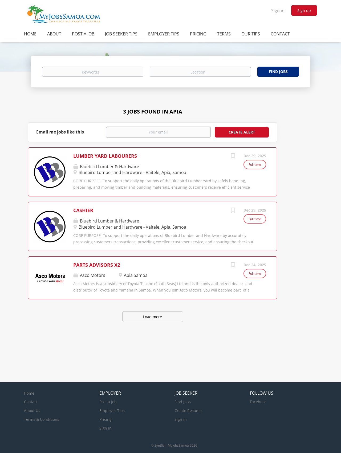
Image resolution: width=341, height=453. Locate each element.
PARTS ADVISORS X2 (96, 265)
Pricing (105, 419)
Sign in (278, 11)
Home (29, 393)
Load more (152, 316)
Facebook (258, 401)
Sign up (304, 10)
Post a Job (108, 401)
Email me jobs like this (60, 132)
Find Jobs (278, 71)
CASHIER (83, 210)
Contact (31, 401)
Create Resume (188, 410)
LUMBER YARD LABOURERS (105, 156)
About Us (32, 410)
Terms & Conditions (41, 419)
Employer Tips (112, 410)
